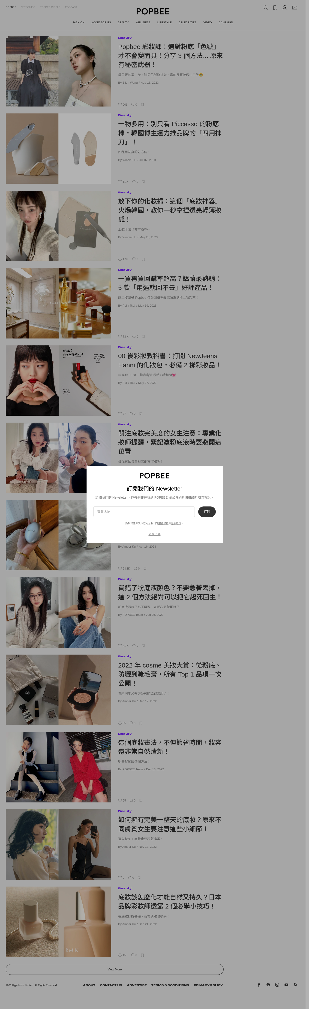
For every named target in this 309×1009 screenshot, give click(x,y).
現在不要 (155, 534)
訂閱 (207, 512)
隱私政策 (176, 523)
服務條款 (163, 523)
